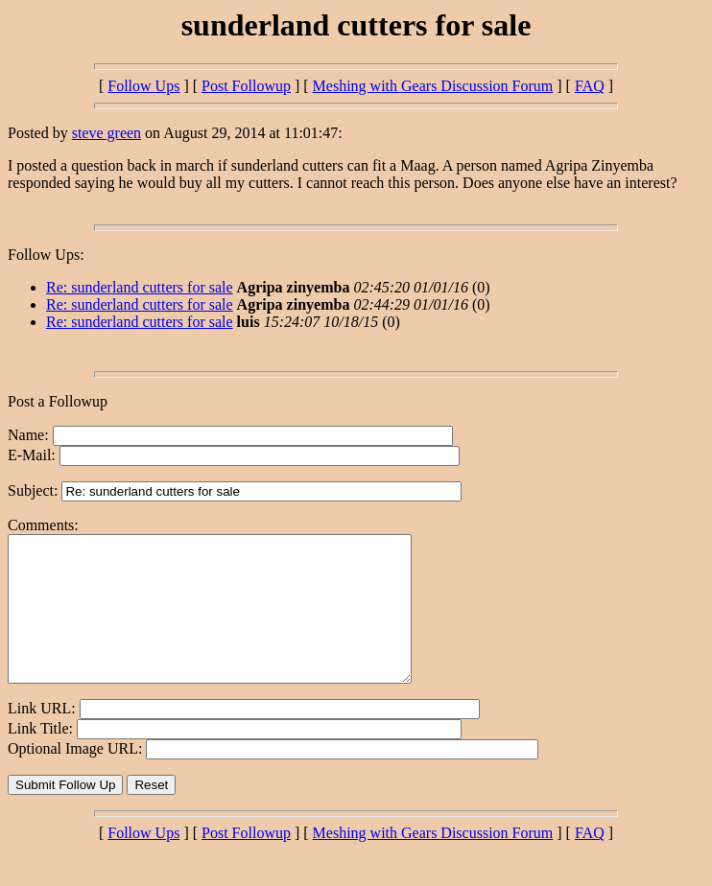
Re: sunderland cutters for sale (139, 287)
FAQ (590, 86)
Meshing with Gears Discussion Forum (433, 86)
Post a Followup (57, 401)
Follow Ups (143, 86)
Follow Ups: (46, 254)
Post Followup (246, 86)
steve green (106, 133)
